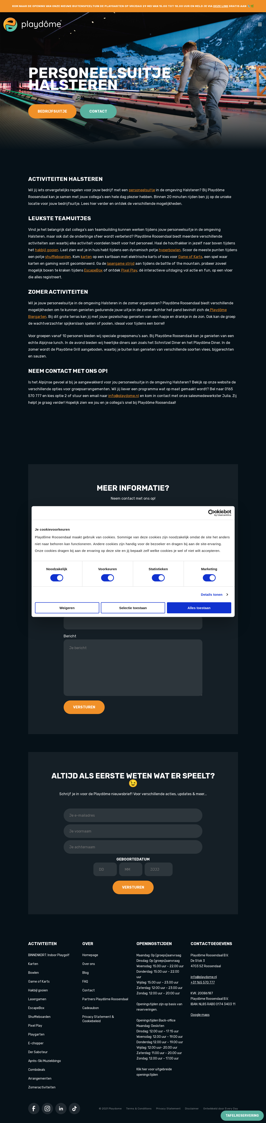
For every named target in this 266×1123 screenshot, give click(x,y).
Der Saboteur (38, 1052)
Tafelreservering (242, 1116)
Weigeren (66, 608)
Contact (98, 111)
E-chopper (36, 1043)
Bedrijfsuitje (52, 111)
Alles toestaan (198, 608)
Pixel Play (35, 1026)
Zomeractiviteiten (42, 1087)
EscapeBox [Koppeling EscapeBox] (93, 270)
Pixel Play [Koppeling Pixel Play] (129, 270)
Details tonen (211, 594)
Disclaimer (192, 1108)
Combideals (36, 1070)
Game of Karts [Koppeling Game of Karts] (190, 257)
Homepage (90, 955)
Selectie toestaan (133, 608)
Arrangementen (39, 1078)
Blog (85, 973)
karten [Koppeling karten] (86, 257)
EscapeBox (36, 1008)
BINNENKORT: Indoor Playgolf (48, 955)
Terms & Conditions (139, 1108)
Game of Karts (39, 982)
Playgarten (36, 1034)
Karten (33, 964)
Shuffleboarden (39, 1017)
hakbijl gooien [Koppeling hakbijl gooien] (46, 250)
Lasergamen (37, 999)
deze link (220, 6)
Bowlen (33, 973)
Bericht (70, 636)
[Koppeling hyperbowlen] (170, 250)
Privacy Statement (168, 1108)
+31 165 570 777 (203, 982)
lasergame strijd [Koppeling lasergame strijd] (120, 263)
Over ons (88, 964)
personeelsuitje (142, 190)
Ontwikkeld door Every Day (220, 1108)
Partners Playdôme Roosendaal (105, 999)
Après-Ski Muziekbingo (44, 1061)
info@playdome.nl (123, 396)
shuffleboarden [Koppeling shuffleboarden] (58, 257)
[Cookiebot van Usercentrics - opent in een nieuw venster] (211, 512)
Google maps (200, 1015)
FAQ (85, 982)
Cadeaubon (90, 1008)
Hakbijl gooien (38, 990)
